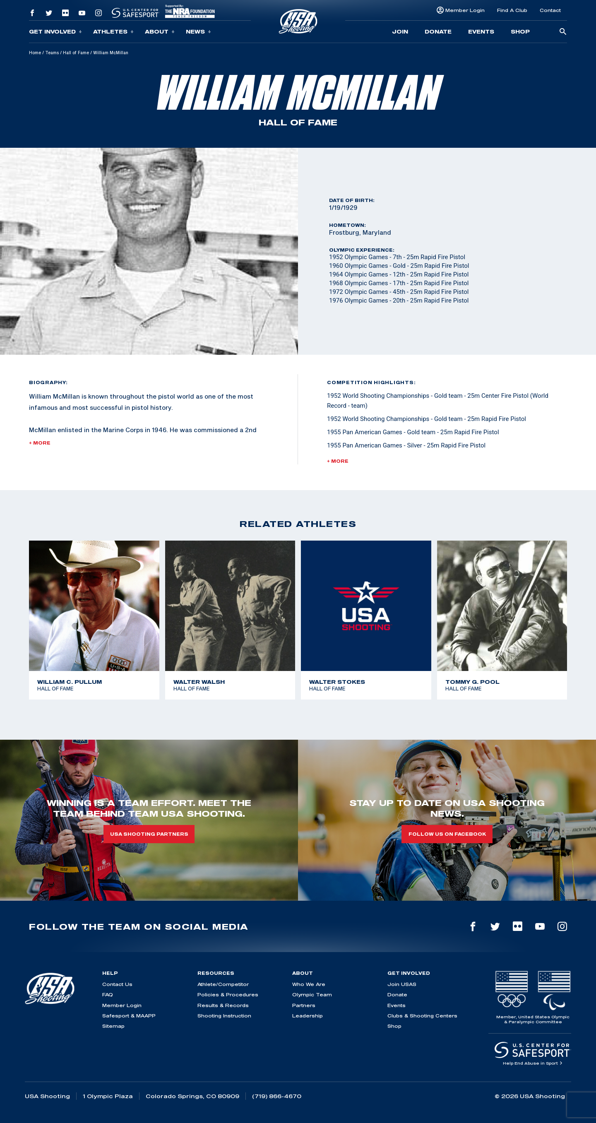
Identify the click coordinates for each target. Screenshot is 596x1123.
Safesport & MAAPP (129, 1015)
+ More (39, 442)
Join (400, 31)
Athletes (113, 31)
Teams (52, 52)
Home (35, 52)
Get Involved (55, 31)
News (198, 31)
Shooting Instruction (224, 1015)
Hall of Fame (76, 52)
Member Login (465, 10)
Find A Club (512, 10)
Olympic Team (312, 994)
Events (481, 31)
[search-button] (563, 32)
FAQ (107, 994)
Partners (303, 1005)
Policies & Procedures (227, 994)
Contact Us (117, 984)
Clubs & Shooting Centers (422, 1015)
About (160, 31)
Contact (550, 10)
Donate (438, 31)
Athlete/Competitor (223, 984)
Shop (520, 31)
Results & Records (223, 1005)
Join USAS (401, 984)
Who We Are (308, 984)
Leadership (307, 1015)
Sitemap (113, 1026)
